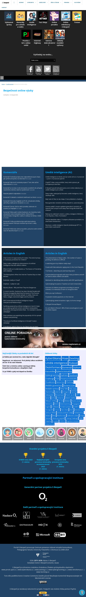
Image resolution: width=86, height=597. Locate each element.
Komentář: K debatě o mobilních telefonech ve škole (19, 197)
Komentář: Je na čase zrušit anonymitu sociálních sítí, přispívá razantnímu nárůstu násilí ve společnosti (22, 189)
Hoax (65, 358)
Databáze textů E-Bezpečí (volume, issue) (43, 563)
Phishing (69, 382)
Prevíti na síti (70, 395)
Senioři (47, 398)
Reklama (48, 415)
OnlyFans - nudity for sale (11, 284)
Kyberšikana (53, 358)
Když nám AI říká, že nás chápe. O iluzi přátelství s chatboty (63, 199)
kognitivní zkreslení (73, 421)
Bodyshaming (49, 424)
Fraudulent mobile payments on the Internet (59, 297)
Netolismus (49, 404)
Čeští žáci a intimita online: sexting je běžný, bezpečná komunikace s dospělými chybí (19, 367)
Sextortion (60, 382)
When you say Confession (53, 293)
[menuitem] (5, 2)
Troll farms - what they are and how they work (60, 271)
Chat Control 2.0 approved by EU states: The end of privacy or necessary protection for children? (21, 259)
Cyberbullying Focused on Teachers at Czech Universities (63, 284)
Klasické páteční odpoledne (11, 193)
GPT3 (78, 395)
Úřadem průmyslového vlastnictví (60, 567)
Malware (67, 401)
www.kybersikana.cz (25, 569)
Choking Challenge (72, 418)
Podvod (73, 363)
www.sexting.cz (41, 569)
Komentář (67, 367)
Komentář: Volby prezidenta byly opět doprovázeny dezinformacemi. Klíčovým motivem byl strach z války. (20, 222)
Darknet (48, 418)
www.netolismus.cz (75, 569)
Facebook (73, 375)
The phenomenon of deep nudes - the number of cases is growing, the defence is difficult (63, 259)
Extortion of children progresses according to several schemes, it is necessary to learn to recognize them (62, 288)
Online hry (60, 398)
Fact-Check (64, 410)
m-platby (55, 421)
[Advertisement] (43, 150)
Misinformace (61, 415)
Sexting (74, 358)
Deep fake (64, 389)
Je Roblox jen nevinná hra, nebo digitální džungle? (21, 357)
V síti (57, 378)
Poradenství (50, 382)
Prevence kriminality (69, 378)
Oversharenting (65, 404)
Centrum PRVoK (50, 413)
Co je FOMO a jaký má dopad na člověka (17, 371)
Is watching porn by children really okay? (58, 263)
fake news (73, 389)
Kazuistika (50, 371)
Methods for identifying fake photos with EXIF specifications (64, 280)
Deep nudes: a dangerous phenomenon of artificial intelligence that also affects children (19, 264)
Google (82, 415)
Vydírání (64, 375)
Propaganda (76, 404)
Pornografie (49, 410)
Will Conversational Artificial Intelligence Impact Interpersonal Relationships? (18, 301)
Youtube (74, 392)
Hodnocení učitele (72, 415)
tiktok (71, 410)
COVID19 (62, 421)
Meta (54, 415)
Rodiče (56, 404)
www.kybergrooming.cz (57, 569)
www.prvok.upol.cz (9, 569)
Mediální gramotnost (53, 385)
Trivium (57, 410)
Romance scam (69, 385)
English (47, 407)
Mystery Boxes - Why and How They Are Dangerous (19, 287)
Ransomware (59, 395)
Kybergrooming (52, 375)
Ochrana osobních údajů (65, 413)
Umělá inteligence (56, 363)
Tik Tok (60, 401)
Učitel (53, 398)
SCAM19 (76, 407)
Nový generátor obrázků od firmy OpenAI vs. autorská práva (64, 203)
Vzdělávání (55, 407)
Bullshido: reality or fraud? (11, 280)
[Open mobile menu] (2, 78)
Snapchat (48, 421)
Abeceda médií (79, 410)
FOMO (81, 418)
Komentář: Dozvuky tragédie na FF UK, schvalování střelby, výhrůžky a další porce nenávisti (21, 202)
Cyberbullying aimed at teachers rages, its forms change (63, 300)
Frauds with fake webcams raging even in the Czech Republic (64, 267)
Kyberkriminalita (64, 371)
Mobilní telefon (70, 398)
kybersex (58, 392)
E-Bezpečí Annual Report (53, 304)
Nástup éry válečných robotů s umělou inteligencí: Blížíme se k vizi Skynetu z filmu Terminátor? (64, 215)
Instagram (66, 392)
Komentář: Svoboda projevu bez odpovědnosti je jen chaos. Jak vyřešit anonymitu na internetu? (21, 178)
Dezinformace (53, 367)
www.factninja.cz (42, 572)
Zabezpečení (49, 395)
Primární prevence (66, 407)
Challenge (49, 378)
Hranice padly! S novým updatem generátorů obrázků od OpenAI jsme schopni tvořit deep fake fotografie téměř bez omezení (63, 208)
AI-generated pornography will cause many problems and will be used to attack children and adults (64, 275)
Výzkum (77, 367)
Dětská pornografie (58, 418)
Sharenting (49, 392)
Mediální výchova (52, 389)
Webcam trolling (51, 401)
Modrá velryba (76, 401)
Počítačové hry (78, 413)
